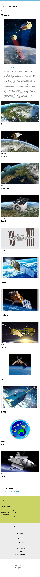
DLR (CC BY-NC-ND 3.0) (10, 67)
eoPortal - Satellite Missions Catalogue (12, 491)
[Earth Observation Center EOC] (9, 5)
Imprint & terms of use (20, 556)
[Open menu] (37, 6)
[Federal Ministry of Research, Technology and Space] (20, 571)
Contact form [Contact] (20, 542)
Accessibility (20, 551)
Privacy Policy (20, 552)
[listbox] (3, 10)
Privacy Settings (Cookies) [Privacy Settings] (20, 554)
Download (5, 68)
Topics (7, 10)
